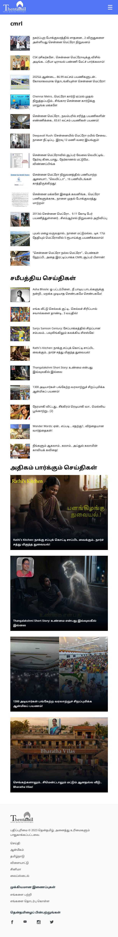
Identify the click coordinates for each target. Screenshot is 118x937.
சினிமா (15, 869)
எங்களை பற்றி (21, 895)
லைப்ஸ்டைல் (19, 876)
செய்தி (15, 843)
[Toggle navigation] (110, 7)
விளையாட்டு (19, 863)
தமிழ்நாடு (17, 856)
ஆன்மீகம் (17, 850)
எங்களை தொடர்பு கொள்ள (30, 901)
